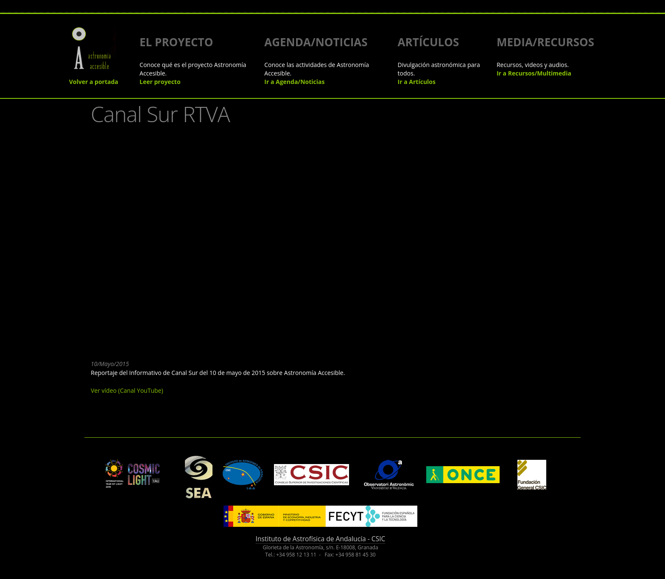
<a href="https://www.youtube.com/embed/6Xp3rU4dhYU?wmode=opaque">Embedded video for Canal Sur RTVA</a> (226, 241)
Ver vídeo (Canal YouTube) (127, 390)
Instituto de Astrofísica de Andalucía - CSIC (321, 538)
